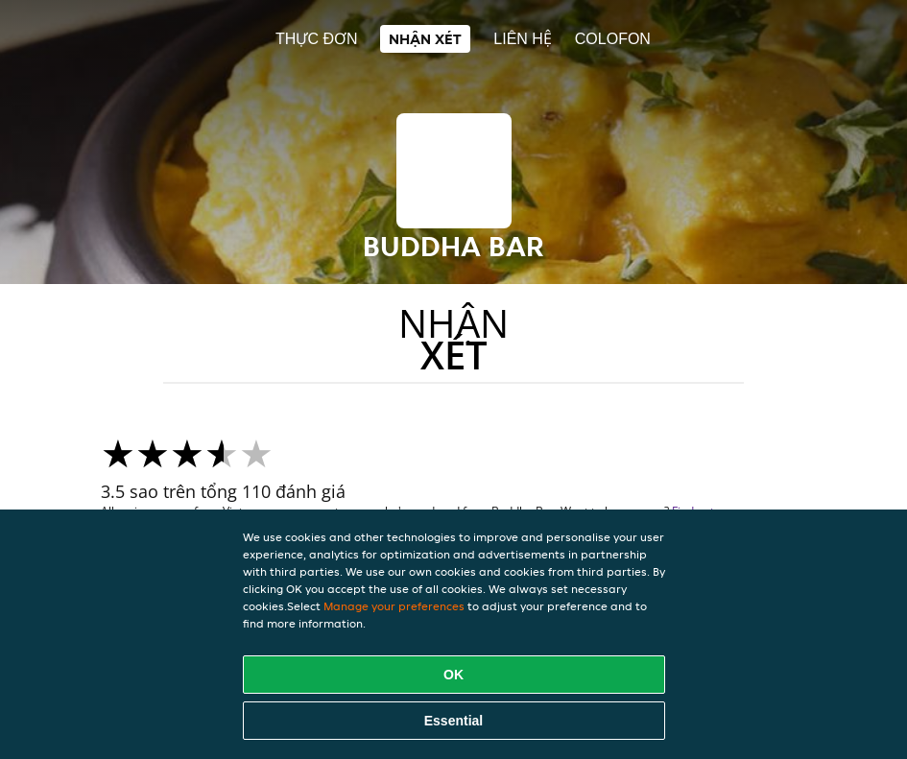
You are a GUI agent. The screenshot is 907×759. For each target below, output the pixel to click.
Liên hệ (522, 39)
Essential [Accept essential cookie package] (453, 720)
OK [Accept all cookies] (453, 674)
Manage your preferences (394, 606)
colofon (613, 39)
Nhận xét (425, 39)
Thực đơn (316, 39)
